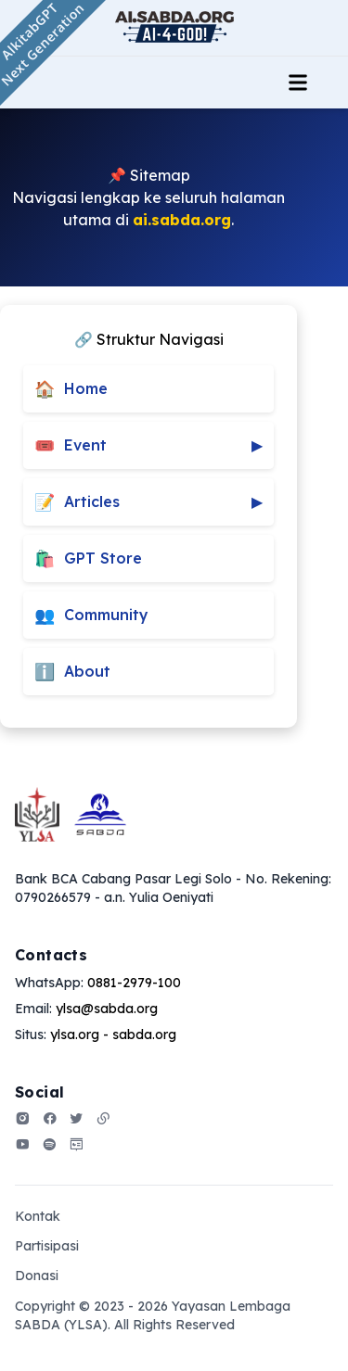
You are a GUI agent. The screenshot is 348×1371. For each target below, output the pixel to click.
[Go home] (70, 814)
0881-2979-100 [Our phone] (134, 982)
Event (148, 445)
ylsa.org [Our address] (74, 1034)
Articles (148, 501)
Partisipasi (47, 1246)
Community (91, 615)
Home (71, 388)
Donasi (36, 1275)
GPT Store (88, 558)
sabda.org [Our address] (144, 1034)
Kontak (37, 1216)
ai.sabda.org (182, 219)
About (72, 671)
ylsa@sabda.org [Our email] (107, 1008)
